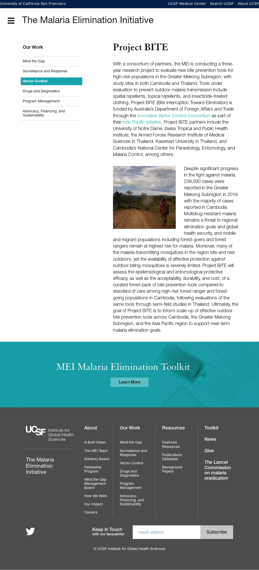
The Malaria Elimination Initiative (87, 21)
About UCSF (248, 4)
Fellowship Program (92, 470)
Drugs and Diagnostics (41, 91)
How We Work (95, 496)
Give (209, 451)
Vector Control (35, 81)
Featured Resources (171, 445)
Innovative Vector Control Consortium (174, 116)
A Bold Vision (95, 443)
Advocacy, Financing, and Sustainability (44, 113)
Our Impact (93, 504)
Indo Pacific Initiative (141, 122)
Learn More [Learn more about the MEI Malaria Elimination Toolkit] (129, 383)
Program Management (41, 101)
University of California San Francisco (33, 4)
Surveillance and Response (45, 71)
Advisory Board (96, 459)
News (210, 439)
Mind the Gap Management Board (95, 484)
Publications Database (172, 457)
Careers (90, 513)
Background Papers (172, 470)
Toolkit (211, 428)
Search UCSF (222, 4)
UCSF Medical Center (187, 4)
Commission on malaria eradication (217, 470)
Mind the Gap (34, 61)
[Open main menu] (11, 21)
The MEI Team (96, 451)
